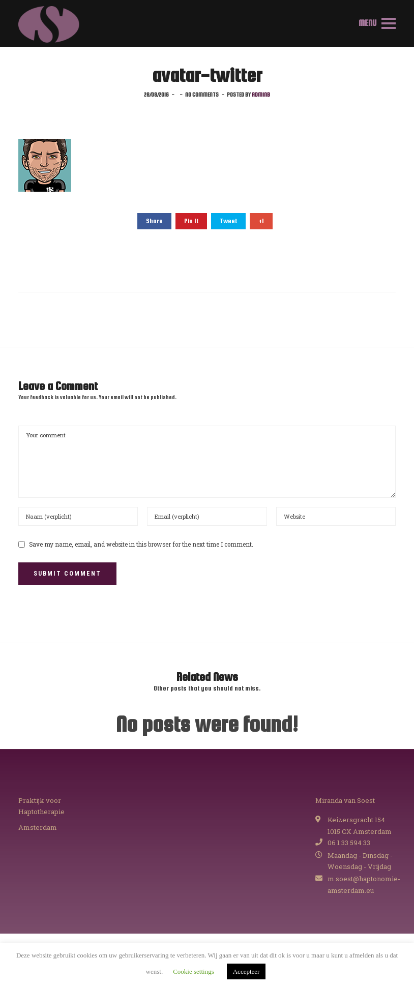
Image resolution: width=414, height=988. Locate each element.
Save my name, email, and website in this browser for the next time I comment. (141, 544)
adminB (261, 95)
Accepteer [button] (246, 971)
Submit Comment (67, 573)
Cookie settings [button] (193, 971)
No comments (202, 95)
